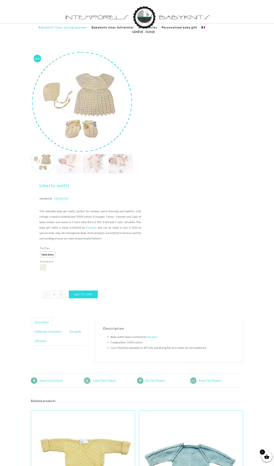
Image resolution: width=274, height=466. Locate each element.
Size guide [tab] (75, 331)
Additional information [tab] (48, 331)
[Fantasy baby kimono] (83, 413)
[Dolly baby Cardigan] (191, 413)
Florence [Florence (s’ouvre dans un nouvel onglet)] (152, 336)
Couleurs (47, 261)
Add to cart (83, 294)
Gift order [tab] (40, 340)
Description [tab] (42, 322)
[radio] (47, 254)
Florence (91, 227)
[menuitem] (203, 27)
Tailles (45, 248)
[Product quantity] (54, 294)
